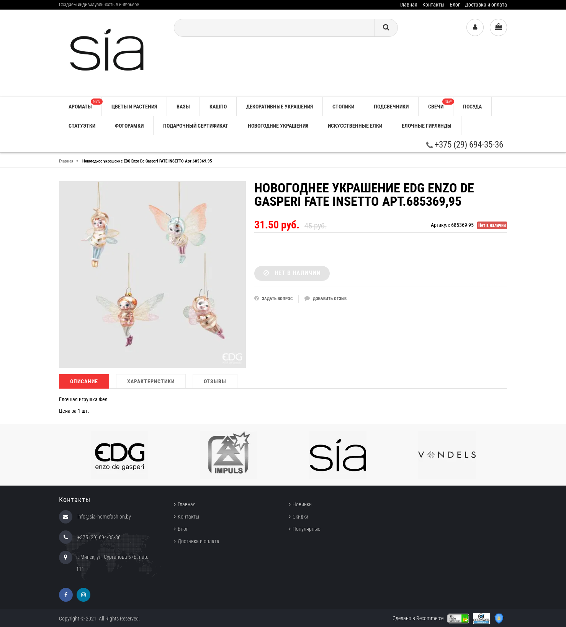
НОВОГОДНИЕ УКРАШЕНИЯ (278, 126)
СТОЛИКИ (343, 106)
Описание (84, 381)
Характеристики (151, 381)
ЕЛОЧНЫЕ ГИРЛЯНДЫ (426, 126)
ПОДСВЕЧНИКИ (391, 106)
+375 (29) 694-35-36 (464, 145)
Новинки (302, 504)
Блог (455, 5)
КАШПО (218, 106)
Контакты (433, 5)
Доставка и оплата (486, 5)
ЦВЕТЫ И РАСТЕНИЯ (134, 106)
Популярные (306, 529)
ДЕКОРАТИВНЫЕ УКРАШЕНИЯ (279, 106)
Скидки (300, 517)
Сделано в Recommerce (418, 618)
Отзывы (215, 381)
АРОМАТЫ (85, 104)
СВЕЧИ (440, 104)
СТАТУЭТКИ (82, 126)
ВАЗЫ (183, 106)
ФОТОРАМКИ (129, 126)
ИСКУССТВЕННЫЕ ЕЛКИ (355, 126)
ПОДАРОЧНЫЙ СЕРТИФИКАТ (195, 126)
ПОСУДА (472, 106)
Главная (408, 5)
